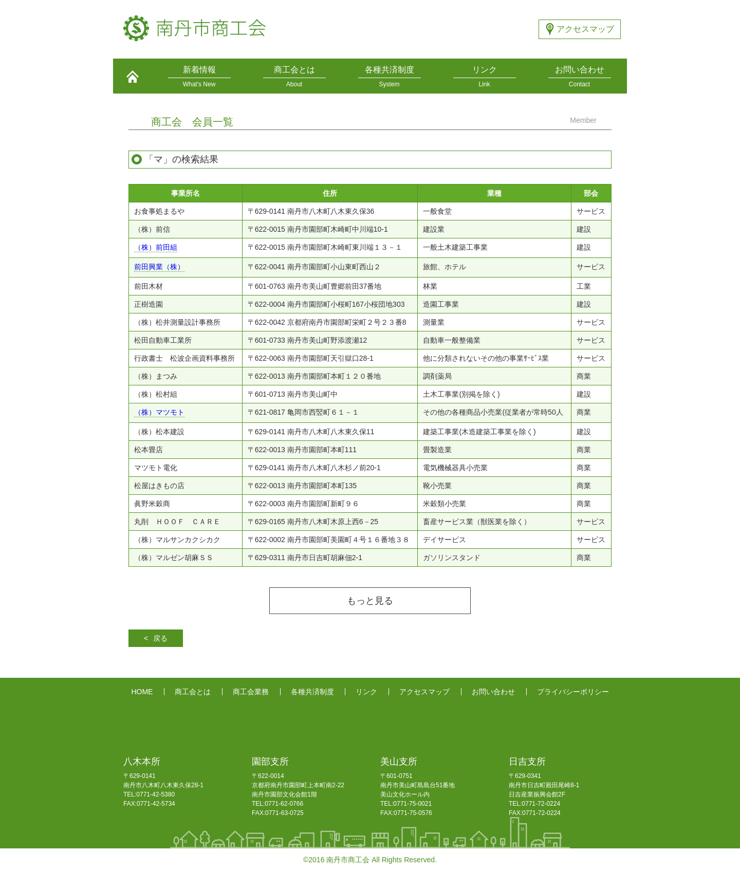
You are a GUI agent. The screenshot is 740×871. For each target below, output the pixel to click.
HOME (142, 692)
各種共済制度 (312, 692)
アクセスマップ (585, 29)
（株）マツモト (159, 412)
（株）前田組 (155, 247)
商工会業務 (251, 692)
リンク (366, 692)
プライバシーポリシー (573, 692)
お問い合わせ (493, 692)
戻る (160, 638)
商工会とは (193, 692)
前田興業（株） (159, 267)
